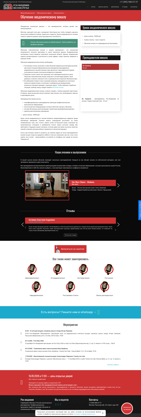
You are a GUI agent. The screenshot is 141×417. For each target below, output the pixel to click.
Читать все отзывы (70, 235)
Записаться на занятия (127, 408)
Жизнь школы (103, 7)
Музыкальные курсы (44, 13)
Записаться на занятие (72, 249)
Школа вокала (59, 13)
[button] (117, 87)
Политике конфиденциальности (84, 414)
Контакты (134, 7)
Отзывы (125, 7)
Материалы (115, 7)
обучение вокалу (58, 87)
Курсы (93, 7)
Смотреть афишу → (113, 365)
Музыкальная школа (28, 13)
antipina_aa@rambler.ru (36, 222)
